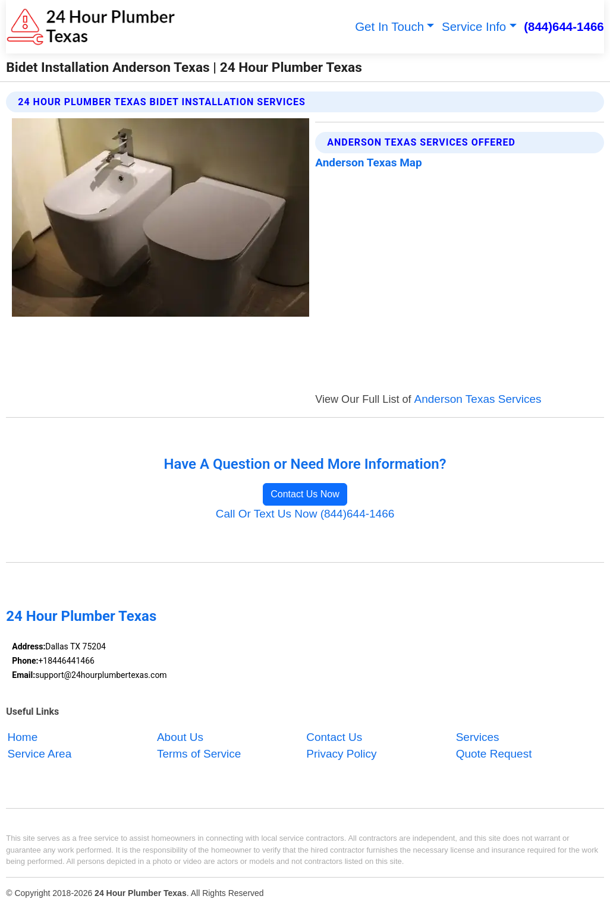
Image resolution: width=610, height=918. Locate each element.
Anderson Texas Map (368, 162)
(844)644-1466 (564, 26)
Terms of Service (199, 754)
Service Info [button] (474, 26)
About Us (180, 737)
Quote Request (494, 754)
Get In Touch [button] (389, 26)
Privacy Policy (341, 754)
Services (477, 737)
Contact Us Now (305, 494)
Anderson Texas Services (478, 399)
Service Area (40, 754)
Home (23, 737)
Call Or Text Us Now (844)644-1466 (305, 513)
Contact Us (334, 737)
